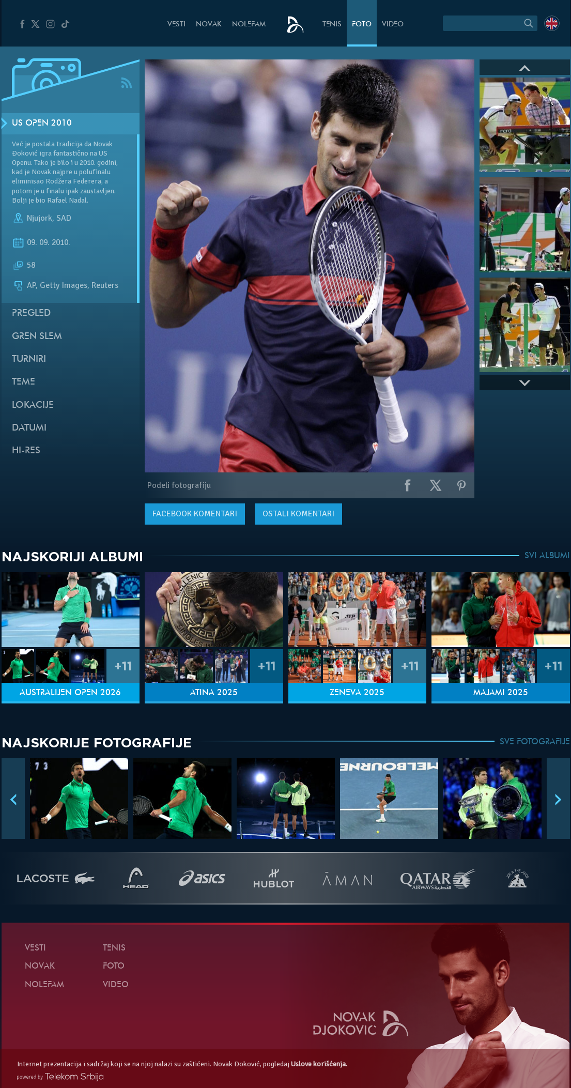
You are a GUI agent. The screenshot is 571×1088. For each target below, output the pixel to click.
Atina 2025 (214, 693)
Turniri (29, 359)
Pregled (31, 313)
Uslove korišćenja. (319, 1064)
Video (393, 24)
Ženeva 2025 (357, 693)
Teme (23, 382)
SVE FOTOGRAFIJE (535, 742)
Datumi (29, 428)
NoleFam (249, 24)
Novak (209, 24)
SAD (63, 218)
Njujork (39, 218)
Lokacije (33, 405)
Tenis (332, 24)
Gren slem (37, 337)
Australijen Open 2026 (70, 693)
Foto (362, 24)
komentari (194, 514)
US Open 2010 (42, 123)
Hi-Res (26, 451)
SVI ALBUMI (547, 556)
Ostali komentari (298, 514)
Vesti (176, 24)
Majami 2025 (500, 693)
